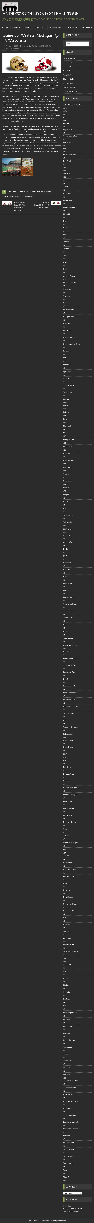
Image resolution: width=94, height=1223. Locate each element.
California (67, 289)
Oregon (66, 474)
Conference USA (70, 136)
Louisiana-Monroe (70, 1129)
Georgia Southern (70, 1101)
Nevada (66, 890)
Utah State (67, 924)
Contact (66, 71)
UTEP (65, 720)
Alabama (67, 964)
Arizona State (69, 542)
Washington (68, 515)
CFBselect (67, 1206)
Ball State (67, 767)
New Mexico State (70, 706)
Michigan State (69, 440)
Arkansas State (69, 1087)
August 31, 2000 (12, 46)
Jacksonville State (70, 665)
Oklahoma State (70, 604)
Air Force (66, 856)
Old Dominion (68, 1142)
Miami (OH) (67, 815)
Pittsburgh (67, 351)
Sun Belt (66, 173)
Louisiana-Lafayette (71, 1122)
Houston (66, 576)
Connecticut (68, 740)
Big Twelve (67, 130)
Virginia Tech (68, 385)
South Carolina (69, 1040)
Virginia (66, 378)
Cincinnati (67, 563)
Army (65, 187)
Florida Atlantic (69, 207)
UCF (65, 625)
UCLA (65, 501)
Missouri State (69, 699)
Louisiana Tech (69, 686)
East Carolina (68, 200)
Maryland (67, 426)
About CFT (86, 28)
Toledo (66, 836)
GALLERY (67, 75)
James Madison (69, 1115)
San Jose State (69, 911)
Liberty (66, 679)
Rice (65, 235)
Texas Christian (69, 611)
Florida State (68, 310)
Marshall (66, 1136)
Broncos (24, 191)
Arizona (66, 535)
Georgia (66, 992)
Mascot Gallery (69, 79)
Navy (65, 221)
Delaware (67, 651)
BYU (65, 556)
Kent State (67, 801)
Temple (66, 241)
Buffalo (66, 781)
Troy (65, 1170)
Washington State (70, 951)
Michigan (66, 433)
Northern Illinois (69, 822)
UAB (65, 262)
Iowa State (67, 583)
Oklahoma (67, 1026)
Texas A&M (67, 1061)
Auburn (66, 978)
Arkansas (67, 971)
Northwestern (68, 460)
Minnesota (67, 446)
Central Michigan (70, 788)
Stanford (66, 365)
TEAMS (26, 28)
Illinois (65, 405)
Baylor (65, 549)
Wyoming (67, 931)
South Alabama (69, 1149)
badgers (12, 191)
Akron (65, 760)
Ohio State (67, 467)
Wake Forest (68, 392)
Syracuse (67, 371)
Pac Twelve (67, 161)
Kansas (66, 590)
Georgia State (69, 1108)
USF (65, 269)
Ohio (65, 829)
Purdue (66, 488)
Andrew (25, 46)
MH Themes (61, 1221)
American (67, 117)
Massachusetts (69, 808)
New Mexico (68, 897)
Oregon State (68, 944)
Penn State (67, 481)
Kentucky (66, 999)
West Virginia (68, 638)
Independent (68, 142)
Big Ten (34, 46)
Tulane (66, 248)
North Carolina (69, 337)
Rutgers (66, 495)
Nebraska (67, 453)
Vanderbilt (67, 1067)
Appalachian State (70, 1081)
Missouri (66, 1019)
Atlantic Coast (69, 276)
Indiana (66, 412)
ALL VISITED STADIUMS (10, 28)
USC (65, 508)
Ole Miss (66, 1033)
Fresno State (68, 876)
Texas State (68, 1163)
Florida (66, 985)
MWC (65, 849)
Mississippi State (70, 1012)
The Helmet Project (71, 1211)
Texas (65, 1054)
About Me (67, 67)
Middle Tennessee (70, 693)
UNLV (65, 917)
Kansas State (68, 597)
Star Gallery (68, 83)
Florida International (71, 658)
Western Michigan (11, 196)
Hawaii (66, 883)
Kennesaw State (69, 672)
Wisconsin (15, 49)
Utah (65, 631)
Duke (65, 303)
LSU (64, 1006)
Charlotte (67, 193)
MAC (40, 46)
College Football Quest (72, 1209)
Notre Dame (68, 747)
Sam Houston (68, 713)
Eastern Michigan (70, 794)
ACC (65, 111)
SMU (65, 358)
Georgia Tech (68, 317)
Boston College (69, 282)
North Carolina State (71, 344)
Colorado (67, 569)
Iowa (65, 419)
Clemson (66, 296)
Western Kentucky (70, 727)
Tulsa (65, 255)
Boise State (68, 863)
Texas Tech (67, 618)
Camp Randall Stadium (41, 191)
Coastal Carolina (70, 1094)
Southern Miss (69, 1156)
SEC (65, 167)
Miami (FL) (67, 330)
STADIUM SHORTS (71, 28)
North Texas (68, 228)
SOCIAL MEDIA (40, 28)
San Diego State (70, 904)
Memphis (66, 214)
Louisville (66, 323)
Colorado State (69, 869)
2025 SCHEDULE (55, 28)
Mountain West (69, 155)
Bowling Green (69, 774)
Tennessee (67, 1047)
